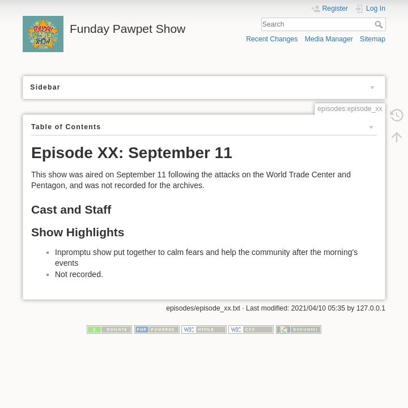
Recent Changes (272, 39)
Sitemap (372, 39)
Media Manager (329, 39)
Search (380, 24)
